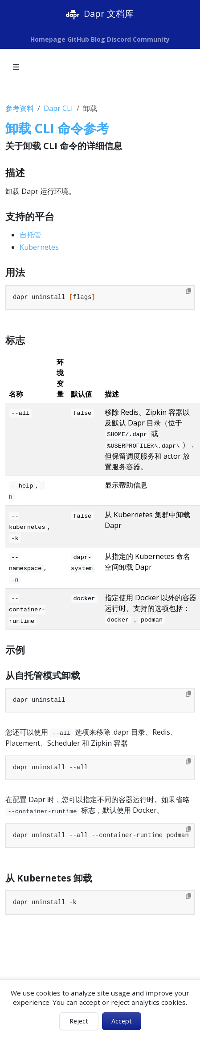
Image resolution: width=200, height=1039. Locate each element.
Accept (121, 1021)
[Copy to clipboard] (188, 291)
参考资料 (19, 108)
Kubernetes (39, 247)
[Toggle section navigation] (16, 67)
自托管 (30, 235)
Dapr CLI (58, 108)
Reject (78, 1021)
